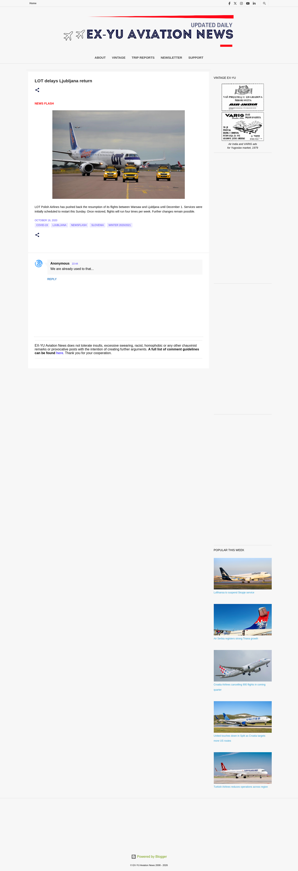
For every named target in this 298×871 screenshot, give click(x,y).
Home (33, 3)
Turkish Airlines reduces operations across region (241, 786)
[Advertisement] (243, 218)
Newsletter (171, 57)
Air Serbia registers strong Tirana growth (236, 638)
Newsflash (79, 225)
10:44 (75, 263)
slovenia (97, 225)
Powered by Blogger (149, 856)
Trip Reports (143, 57)
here (59, 353)
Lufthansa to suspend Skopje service (234, 592)
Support (195, 57)
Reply (52, 279)
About (100, 57)
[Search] (264, 3)
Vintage (119, 57)
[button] (37, 90)
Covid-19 (42, 225)
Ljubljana (59, 225)
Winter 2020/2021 (120, 225)
